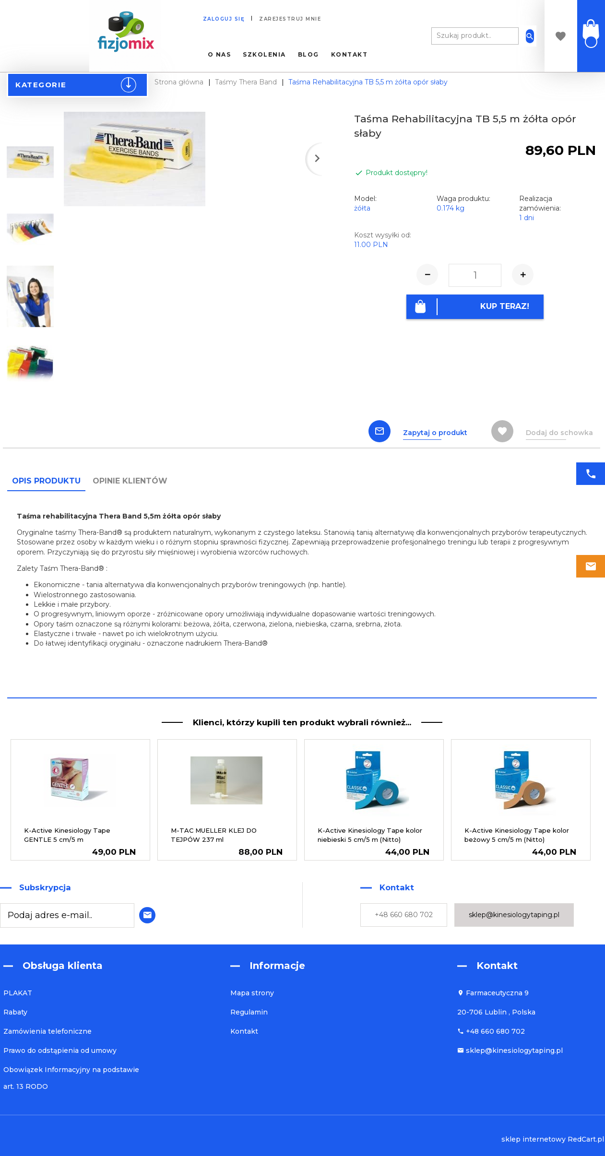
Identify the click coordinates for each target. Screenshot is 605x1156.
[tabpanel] (302, 593)
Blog (308, 55)
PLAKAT (17, 993)
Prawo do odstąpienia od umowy (60, 1050)
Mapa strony (252, 993)
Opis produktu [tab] (46, 480)
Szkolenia (264, 55)
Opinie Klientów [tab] (130, 480)
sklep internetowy (533, 1139)
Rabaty (15, 1012)
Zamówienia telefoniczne (47, 1031)
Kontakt (349, 55)
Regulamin (249, 1012)
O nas (219, 55)
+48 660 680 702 (404, 914)
